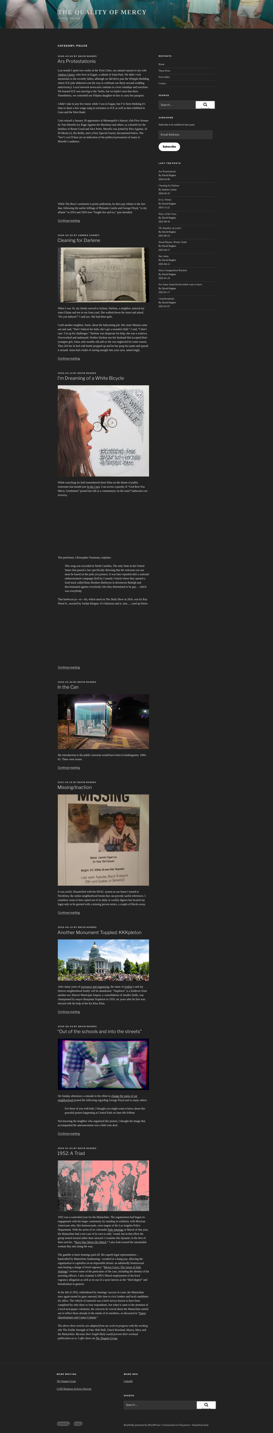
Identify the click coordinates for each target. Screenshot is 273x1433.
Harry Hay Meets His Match (90, 1242)
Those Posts (164, 70)
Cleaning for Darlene (78, 240)
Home (162, 64)
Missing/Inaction (74, 787)
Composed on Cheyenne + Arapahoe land (185, 1424)
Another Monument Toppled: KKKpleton (99, 932)
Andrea (128, 986)
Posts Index (164, 77)
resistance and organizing (95, 986)
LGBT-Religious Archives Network (74, 1389)
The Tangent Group (106, 1338)
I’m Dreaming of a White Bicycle (90, 378)
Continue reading (69, 220)
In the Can (93, 486)
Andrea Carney (66, 74)
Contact (162, 83)
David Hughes (87, 56)
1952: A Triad (71, 1153)
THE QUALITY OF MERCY (102, 12)
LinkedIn (128, 1381)
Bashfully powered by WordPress (142, 1424)
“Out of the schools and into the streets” (99, 1031)
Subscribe (169, 146)
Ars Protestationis (76, 61)
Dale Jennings (115, 1229)
